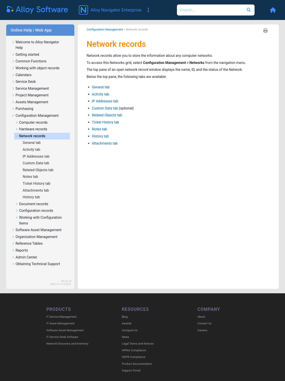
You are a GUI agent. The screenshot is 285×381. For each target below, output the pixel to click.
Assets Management (30, 95)
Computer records (31, 116)
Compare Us (130, 323)
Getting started (25, 48)
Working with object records (35, 61)
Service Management (30, 82)
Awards (126, 317)
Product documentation (137, 357)
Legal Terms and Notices (138, 337)
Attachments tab (36, 184)
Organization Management (34, 230)
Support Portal (131, 364)
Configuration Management (35, 109)
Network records (30, 129)
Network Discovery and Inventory (67, 337)
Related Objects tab (38, 163)
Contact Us (204, 317)
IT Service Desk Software (62, 330)
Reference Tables (27, 237)
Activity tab (32, 143)
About (201, 310)
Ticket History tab (37, 177)
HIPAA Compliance (134, 344)
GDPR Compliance (133, 350)
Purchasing (22, 102)
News (125, 330)
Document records (31, 197)
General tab (32, 136)
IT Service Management (61, 310)
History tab (32, 191)
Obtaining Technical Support (36, 257)
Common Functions (29, 55)
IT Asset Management (60, 317)
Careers (202, 323)
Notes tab (31, 170)
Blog (125, 310)
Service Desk (24, 75)
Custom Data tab (36, 157)
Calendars (22, 68)
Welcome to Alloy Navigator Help (35, 38)
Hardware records (31, 122)
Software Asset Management (36, 223)
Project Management (30, 88)
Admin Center (24, 251)
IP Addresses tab (36, 150)
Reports (20, 244)
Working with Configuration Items (38, 214)
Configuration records (34, 204)
